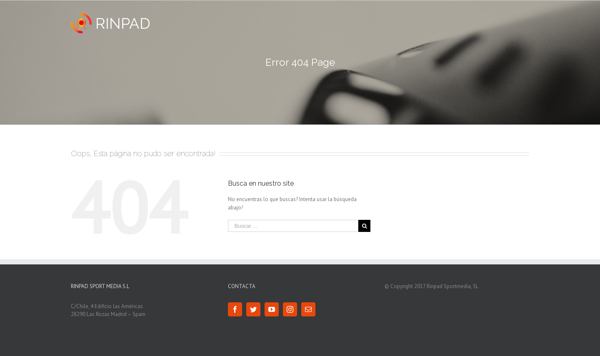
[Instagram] (290, 309)
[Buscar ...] (293, 226)
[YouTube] (272, 309)
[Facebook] (235, 309)
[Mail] (308, 309)
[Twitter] (253, 309)
